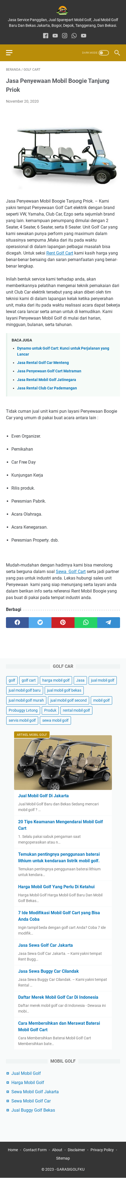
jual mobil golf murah (26, 700)
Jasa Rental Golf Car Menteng (43, 362)
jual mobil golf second (68, 700)
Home (13, 1150)
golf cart (29, 680)
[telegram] (108, 622)
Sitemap (63, 1158)
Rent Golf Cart (59, 253)
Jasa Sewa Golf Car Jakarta (45, 945)
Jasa (80, 680)
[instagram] (64, 36)
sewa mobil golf (55, 720)
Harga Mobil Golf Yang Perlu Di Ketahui (56, 886)
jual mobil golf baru (25, 690)
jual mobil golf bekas (64, 690)
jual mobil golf (102, 680)
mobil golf (101, 700)
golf (12, 680)
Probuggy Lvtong (23, 710)
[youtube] (55, 36)
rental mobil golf (76, 710)
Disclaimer (76, 1150)
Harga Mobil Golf (27, 1082)
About (57, 1150)
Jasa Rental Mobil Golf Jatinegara (46, 380)
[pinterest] (62, 622)
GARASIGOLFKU (71, 1169)
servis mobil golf (22, 720)
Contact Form (35, 1150)
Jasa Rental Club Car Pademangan (47, 388)
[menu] (12, 52)
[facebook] (45, 36)
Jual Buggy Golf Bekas (33, 1110)
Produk (50, 710)
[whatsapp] (74, 36)
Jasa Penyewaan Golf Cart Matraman (49, 371)
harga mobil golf (56, 680)
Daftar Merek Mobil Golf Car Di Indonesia (58, 997)
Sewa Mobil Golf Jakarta (35, 1091)
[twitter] (40, 622)
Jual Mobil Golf (26, 1073)
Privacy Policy (102, 1150)
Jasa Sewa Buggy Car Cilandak (48, 971)
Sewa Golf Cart (71, 571)
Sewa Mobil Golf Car (31, 1101)
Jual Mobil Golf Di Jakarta (43, 795)
